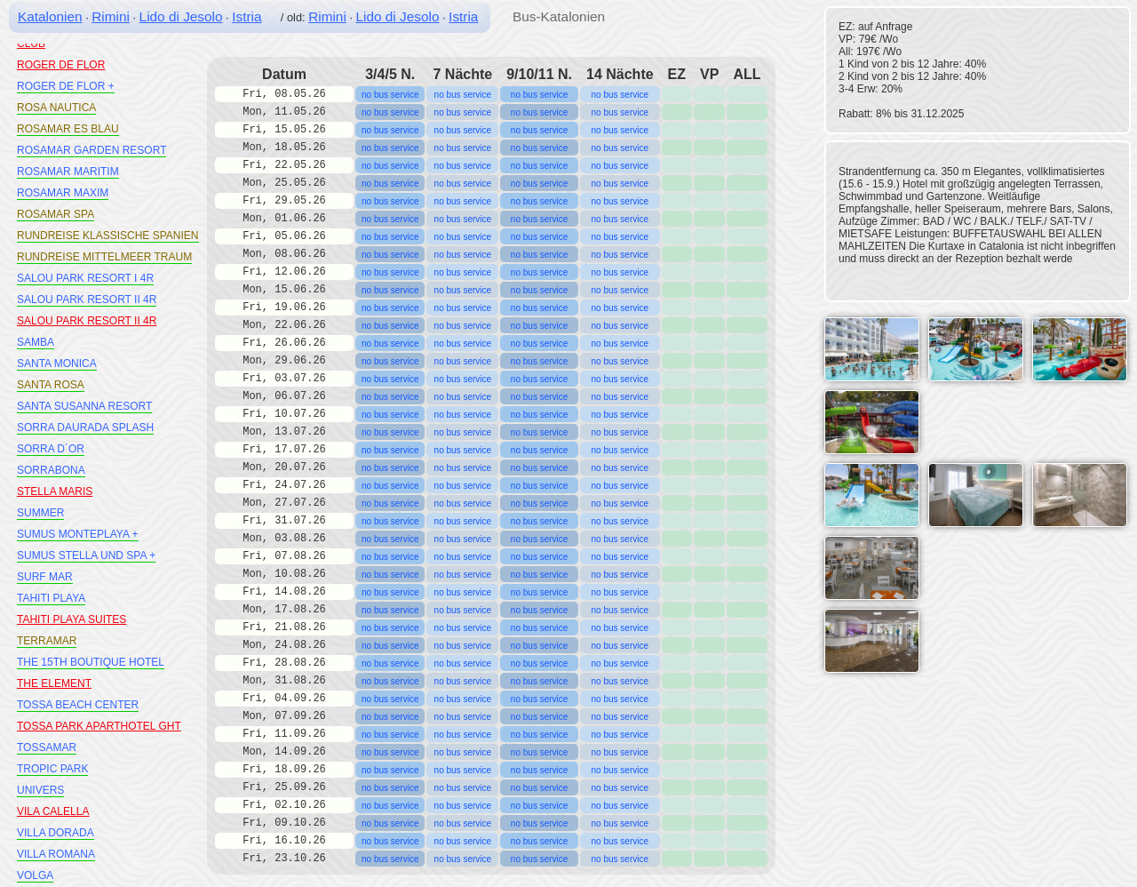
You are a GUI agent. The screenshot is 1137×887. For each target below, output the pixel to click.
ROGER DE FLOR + (66, 86)
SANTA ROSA (50, 385)
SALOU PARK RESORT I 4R (85, 278)
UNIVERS (40, 790)
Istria (246, 16)
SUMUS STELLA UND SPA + (86, 555)
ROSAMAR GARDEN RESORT (91, 150)
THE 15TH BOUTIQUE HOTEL (90, 662)
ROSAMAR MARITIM (68, 171)
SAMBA (35, 342)
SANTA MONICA (57, 363)
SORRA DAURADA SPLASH (85, 427)
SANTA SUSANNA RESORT (84, 406)
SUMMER (40, 513)
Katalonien (50, 16)
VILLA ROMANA (56, 854)
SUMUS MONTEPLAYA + (78, 534)
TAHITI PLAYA (51, 598)
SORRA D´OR (50, 449)
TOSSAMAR (46, 747)
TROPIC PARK (52, 769)
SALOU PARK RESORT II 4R (86, 299)
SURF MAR (45, 577)
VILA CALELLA (53, 811)
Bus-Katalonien (559, 16)
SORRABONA (51, 470)
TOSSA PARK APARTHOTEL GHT (99, 726)
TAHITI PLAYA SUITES (71, 619)
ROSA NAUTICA (56, 107)
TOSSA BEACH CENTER (78, 705)
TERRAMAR (46, 641)
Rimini (110, 16)
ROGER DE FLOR (61, 65)
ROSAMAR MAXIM (62, 193)
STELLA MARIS (54, 491)
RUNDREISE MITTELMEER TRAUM (104, 257)
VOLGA (35, 875)
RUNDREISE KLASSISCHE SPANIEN (108, 235)
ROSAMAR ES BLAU (68, 129)
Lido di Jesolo (181, 16)
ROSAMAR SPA (55, 214)
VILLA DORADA (55, 833)
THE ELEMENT (54, 683)
